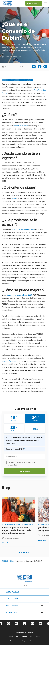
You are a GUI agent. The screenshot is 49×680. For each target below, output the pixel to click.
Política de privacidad (24, 633)
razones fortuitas (9, 361)
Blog (12, 561)
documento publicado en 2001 (19, 295)
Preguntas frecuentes (30, 641)
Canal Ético (35, 637)
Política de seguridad (18, 637)
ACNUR (5, 561)
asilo (14, 198)
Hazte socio (24, 471)
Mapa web (14, 641)
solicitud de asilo (21, 126)
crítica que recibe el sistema (23, 229)
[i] (25, 448)
